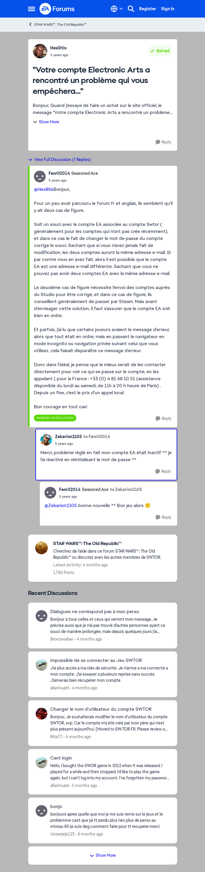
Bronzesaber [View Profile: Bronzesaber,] (61, 639)
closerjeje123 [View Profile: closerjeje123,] (62, 834)
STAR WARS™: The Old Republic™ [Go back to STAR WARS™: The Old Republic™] (57, 24)
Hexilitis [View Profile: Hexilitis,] (58, 48)
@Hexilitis (44, 189)
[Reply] (163, 142)
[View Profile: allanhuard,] (41, 665)
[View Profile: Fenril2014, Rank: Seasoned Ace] (40, 176)
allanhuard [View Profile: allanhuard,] (59, 688)
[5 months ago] (83, 785)
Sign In (167, 8)
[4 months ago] (88, 639)
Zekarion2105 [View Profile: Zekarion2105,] (68, 436)
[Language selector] (116, 9)
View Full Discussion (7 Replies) (59, 159)
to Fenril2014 (96, 436)
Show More (46, 121)
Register (147, 8)
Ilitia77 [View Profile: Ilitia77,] (56, 736)
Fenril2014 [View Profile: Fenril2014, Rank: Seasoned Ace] (59, 173)
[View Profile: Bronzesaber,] (41, 616)
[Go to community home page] (57, 9)
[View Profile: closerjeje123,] (41, 811)
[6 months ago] (89, 834)
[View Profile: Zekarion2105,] (46, 440)
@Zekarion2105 (60, 505)
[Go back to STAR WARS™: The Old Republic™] (112, 544)
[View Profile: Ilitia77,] (41, 713)
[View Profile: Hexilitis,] (40, 51)
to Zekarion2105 (126, 489)
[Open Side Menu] (31, 8)
